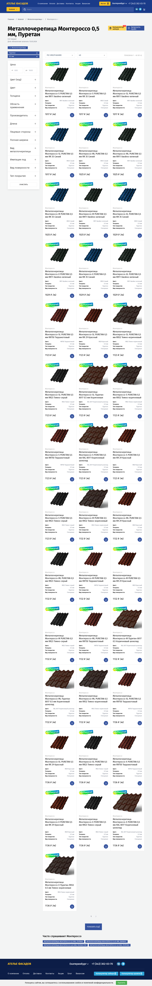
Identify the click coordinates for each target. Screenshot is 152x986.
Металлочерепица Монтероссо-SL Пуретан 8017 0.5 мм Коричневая (91, 395)
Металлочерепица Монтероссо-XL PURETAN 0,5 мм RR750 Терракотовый (127, 699)
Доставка (60, 3)
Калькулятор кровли (132, 973)
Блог (70, 973)
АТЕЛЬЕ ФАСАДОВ (19, 963)
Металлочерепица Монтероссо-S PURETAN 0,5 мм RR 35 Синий (92, 93)
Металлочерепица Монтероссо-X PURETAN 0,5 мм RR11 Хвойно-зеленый (58, 274)
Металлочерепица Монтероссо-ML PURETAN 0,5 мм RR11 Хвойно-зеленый (127, 154)
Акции (78, 3)
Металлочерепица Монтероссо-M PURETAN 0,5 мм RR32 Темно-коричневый (93, 518)
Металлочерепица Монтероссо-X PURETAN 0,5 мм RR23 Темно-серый (92, 822)
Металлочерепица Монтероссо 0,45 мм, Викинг (106, 941)
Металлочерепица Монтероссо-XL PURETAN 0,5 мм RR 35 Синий (127, 214)
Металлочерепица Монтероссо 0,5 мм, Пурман (63, 941)
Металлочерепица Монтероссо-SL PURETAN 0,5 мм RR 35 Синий (59, 154)
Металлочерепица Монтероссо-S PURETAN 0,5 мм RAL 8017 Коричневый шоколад (92, 456)
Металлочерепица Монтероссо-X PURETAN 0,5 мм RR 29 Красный (58, 822)
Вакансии (86, 3)
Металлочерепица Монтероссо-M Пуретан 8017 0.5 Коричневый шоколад (127, 638)
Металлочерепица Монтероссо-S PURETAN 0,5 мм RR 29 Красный (126, 455)
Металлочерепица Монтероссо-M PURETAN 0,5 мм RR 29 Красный (126, 578)
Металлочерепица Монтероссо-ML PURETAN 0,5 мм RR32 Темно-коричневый (93, 699)
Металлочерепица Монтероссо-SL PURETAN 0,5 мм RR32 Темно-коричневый (127, 334)
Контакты (70, 3)
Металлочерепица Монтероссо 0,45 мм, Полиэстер (65, 945)
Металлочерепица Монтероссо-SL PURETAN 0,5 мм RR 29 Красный (93, 334)
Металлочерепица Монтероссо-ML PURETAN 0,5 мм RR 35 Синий (93, 154)
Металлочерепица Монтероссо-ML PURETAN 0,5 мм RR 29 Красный (127, 518)
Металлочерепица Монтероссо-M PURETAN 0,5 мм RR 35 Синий (59, 214)
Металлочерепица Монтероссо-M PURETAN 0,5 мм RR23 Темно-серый (59, 638)
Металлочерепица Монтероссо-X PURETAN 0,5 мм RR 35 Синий (92, 274)
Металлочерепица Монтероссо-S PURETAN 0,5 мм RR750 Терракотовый (58, 455)
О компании (43, 3)
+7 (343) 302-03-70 (136, 3)
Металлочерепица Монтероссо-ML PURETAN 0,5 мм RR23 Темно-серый (59, 578)
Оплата (52, 3)
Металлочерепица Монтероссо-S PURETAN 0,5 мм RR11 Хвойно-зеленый (58, 93)
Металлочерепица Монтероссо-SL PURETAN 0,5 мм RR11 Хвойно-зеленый (127, 93)
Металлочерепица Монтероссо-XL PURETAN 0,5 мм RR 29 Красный (59, 762)
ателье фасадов (17, 3)
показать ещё (93, 927)
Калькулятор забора (106, 973)
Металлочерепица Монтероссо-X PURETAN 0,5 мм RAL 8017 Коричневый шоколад (126, 823)
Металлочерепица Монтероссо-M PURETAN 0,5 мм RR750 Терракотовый (93, 578)
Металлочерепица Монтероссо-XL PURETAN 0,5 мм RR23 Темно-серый (93, 762)
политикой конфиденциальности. (98, 983)
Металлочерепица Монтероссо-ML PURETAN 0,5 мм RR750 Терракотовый (93, 638)
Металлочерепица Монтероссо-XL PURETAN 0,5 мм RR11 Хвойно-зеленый (127, 274)
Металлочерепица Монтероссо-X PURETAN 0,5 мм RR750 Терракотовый (126, 762)
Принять (121, 983)
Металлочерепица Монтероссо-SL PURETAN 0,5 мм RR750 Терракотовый (59, 334)
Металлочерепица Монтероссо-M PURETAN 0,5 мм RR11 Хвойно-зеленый (93, 214)
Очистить (23, 185)
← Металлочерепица (18, 48)
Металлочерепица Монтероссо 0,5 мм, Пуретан (109, 945)
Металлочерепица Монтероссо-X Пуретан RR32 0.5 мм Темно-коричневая (59, 885)
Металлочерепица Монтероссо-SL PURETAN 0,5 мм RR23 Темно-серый (59, 395)
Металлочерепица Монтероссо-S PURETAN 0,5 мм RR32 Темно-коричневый (127, 395)
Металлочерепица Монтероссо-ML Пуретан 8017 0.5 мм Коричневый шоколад (57, 700)
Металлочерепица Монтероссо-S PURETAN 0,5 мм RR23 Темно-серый (58, 518)
